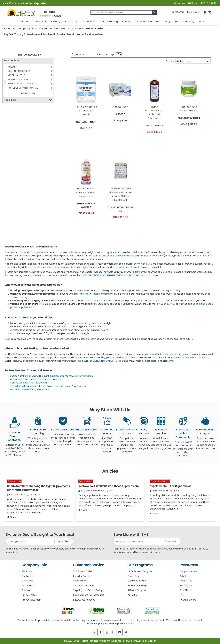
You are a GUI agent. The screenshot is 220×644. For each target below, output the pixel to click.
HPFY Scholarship (137, 585)
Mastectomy (163, 21)
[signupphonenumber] (138, 541)
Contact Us (177, 12)
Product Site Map (31, 599)
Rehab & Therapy (184, 21)
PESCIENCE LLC (97, 360)
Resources (188, 565)
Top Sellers (12, 100)
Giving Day (133, 576)
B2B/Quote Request (84, 599)
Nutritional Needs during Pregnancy (30, 389)
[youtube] (121, 632)
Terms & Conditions (84, 585)
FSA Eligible (186, 585)
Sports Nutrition (14, 481)
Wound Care (23, 21)
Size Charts (186, 590)
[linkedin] (114, 632)
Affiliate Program (137, 590)
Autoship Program (86, 429)
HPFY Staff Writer (16, 494)
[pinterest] (129, 632)
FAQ (182, 595)
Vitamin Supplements (160, 481)
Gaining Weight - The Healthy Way (29, 382)
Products (78, 54)
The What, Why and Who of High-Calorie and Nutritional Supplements (48, 386)
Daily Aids (127, 21)
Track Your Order (82, 571)
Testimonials (29, 585)
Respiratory (71, 21)
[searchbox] (123, 12)
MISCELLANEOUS (18, 75)
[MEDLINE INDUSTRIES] (7, 71)
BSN (85, 360)
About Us (27, 571)
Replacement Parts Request (88, 595)
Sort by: (170, 61)
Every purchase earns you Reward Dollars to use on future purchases (206, 445)
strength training (90, 293)
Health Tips (186, 580)
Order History (80, 580)
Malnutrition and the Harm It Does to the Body (35, 379)
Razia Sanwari (157, 490)
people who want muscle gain (123, 255)
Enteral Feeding (109, 21)
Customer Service (88, 565)
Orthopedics (89, 21)
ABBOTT (13, 66)
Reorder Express (82, 576)
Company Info (34, 565)
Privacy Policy (29, 595)
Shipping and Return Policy (87, 590)
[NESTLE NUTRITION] (7, 79)
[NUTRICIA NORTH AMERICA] (7, 83)
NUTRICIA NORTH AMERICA (23, 83)
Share (11, 517)
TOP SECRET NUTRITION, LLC (24, 87)
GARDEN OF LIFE (114, 360)
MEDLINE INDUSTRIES (20, 71)
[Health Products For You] (21, 12)
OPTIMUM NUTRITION (113, 275)
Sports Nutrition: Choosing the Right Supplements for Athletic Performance (51, 376)
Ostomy (55, 21)
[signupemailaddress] (30, 541)
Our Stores (28, 580)
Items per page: (106, 54)
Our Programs (140, 565)
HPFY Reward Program (140, 571)
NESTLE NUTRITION (19, 79)
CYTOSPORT (132, 275)
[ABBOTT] (7, 67)
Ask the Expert (188, 599)
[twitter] (91, 632)
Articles (184, 576)
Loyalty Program (137, 580)
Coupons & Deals (189, 571)
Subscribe (62, 541)
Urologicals (41, 21)
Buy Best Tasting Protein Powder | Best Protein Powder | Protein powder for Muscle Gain (53, 34)
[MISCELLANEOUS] (7, 75)
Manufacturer (13, 60)
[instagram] (106, 632)
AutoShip (133, 595)
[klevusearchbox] (154, 12)
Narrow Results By (29, 54)
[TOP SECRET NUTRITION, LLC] (7, 88)
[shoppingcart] (209, 12)
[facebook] (98, 632)
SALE (201, 21)
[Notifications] (204, 12)
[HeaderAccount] (193, 12)
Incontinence (144, 21)
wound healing (114, 300)
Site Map (26, 590)
